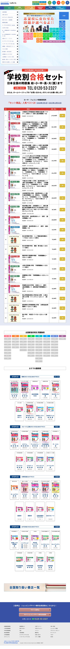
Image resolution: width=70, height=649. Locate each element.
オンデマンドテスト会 (8, 43)
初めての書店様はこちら (43, 4)
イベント (37, 634)
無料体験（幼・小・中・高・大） (50, 8)
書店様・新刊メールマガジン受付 (9, 62)
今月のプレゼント (39, 631)
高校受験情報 (7, 636)
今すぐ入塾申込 (35, 613)
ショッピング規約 (54, 631)
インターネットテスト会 (9, 45)
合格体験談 (4, 12)
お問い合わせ (58, 3)
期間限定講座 (5, 23)
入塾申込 (63, 3)
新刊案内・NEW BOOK (7, 54)
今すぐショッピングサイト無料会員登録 (35, 618)
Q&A (20, 634)
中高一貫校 (52, 629)
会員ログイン (67, 3)
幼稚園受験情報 (7, 629)
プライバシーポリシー (55, 634)
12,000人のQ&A (5, 28)
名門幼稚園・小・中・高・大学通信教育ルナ (61, 8)
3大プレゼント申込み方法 (7, 17)
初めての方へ (22, 631)
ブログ (51, 638)
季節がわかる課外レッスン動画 (9, 65)
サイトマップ (53, 636)
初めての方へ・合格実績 (7, 20)
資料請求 (54, 3)
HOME (9, 8)
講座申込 (37, 636)
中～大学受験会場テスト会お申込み (9, 36)
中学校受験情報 (7, 634)
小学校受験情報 (7, 631)
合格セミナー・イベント (7, 40)
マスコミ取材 (5, 51)
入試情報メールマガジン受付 (8, 59)
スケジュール (7, 640)
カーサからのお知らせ (9, 26)
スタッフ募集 (38, 640)
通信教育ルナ (22, 629)
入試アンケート (38, 629)
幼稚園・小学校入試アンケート (9, 48)
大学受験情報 (7, 638)
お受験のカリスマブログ (7, 56)
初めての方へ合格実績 (49, 3)
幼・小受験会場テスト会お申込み (9, 32)
